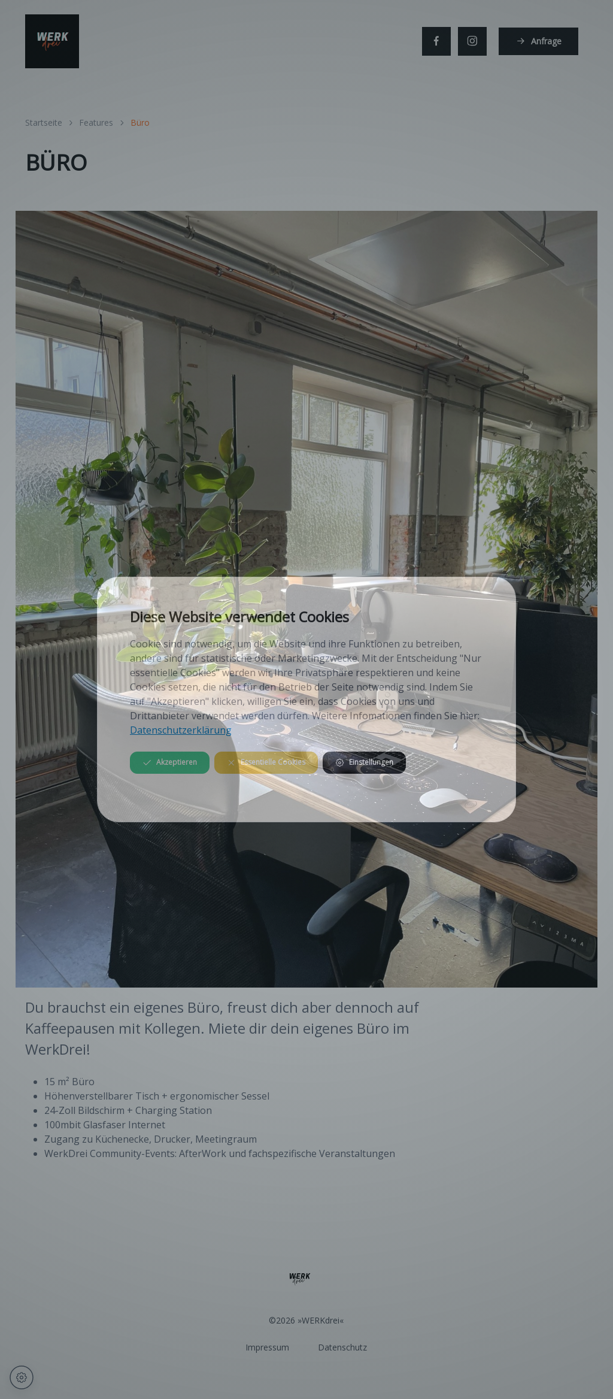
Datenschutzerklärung (181, 730)
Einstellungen (364, 762)
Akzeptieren (169, 762)
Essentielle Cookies (266, 762)
